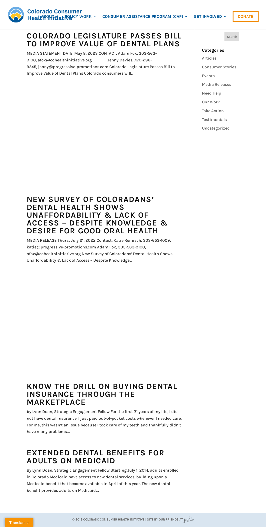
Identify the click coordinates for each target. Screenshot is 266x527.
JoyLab (188, 519)
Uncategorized (216, 128)
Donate (245, 16)
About (47, 17)
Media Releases (216, 84)
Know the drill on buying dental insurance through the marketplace (102, 394)
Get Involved (208, 17)
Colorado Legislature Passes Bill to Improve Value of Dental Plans (104, 39)
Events (208, 75)
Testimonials (214, 119)
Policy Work (78, 17)
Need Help (211, 93)
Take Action (213, 110)
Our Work (211, 102)
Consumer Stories (219, 67)
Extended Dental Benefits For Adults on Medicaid (96, 456)
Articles (209, 58)
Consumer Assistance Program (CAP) (142, 17)
